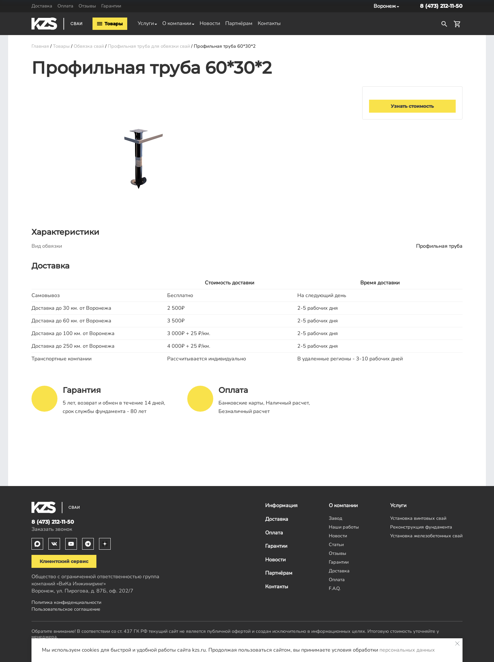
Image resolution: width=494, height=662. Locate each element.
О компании (176, 23)
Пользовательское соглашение (65, 609)
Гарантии (111, 6)
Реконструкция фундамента (421, 527)
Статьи (336, 544)
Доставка (41, 6)
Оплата (65, 6)
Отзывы (87, 6)
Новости (210, 23)
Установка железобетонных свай (426, 535)
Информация (281, 505)
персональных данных (407, 650)
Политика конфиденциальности (66, 602)
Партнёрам (239, 23)
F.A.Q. (334, 588)
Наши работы (344, 527)
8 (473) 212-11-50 (441, 6)
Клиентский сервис (64, 561)
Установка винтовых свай (418, 518)
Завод (335, 518)
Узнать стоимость (412, 106)
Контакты (269, 23)
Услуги (146, 23)
